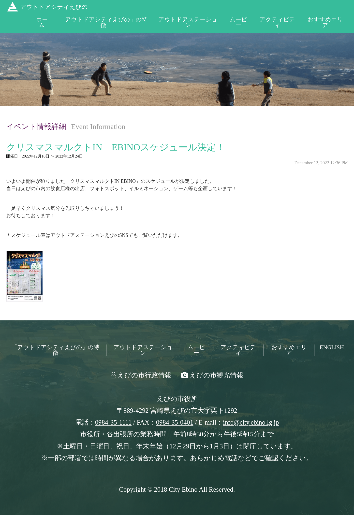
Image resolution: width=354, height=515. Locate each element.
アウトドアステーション (188, 22)
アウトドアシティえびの (54, 7)
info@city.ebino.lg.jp (251, 422)
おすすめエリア (325, 22)
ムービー (238, 22)
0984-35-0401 (174, 422)
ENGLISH (332, 347)
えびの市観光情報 (216, 375)
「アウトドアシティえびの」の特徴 (103, 22)
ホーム (42, 22)
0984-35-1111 (113, 422)
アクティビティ (277, 22)
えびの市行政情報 (144, 375)
